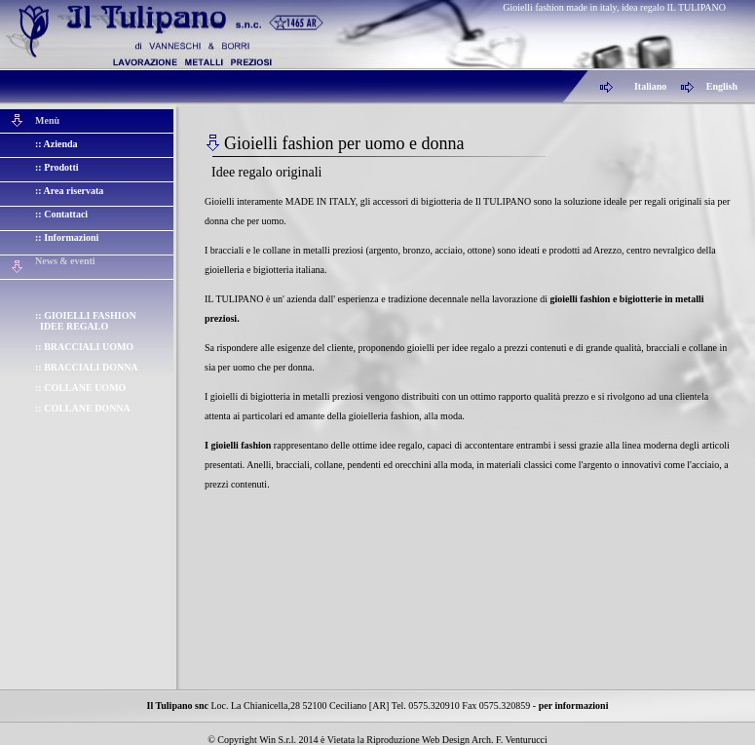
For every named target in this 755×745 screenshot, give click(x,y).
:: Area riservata (69, 190)
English (721, 86)
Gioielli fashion (44, 7)
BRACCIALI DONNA (90, 367)
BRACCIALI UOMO (88, 346)
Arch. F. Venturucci (509, 739)
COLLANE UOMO (85, 387)
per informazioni (574, 705)
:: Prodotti (57, 167)
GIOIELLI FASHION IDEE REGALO (85, 321)
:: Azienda (56, 143)
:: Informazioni (66, 237)
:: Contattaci (61, 214)
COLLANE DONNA (87, 408)
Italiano (650, 86)
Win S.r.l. (277, 739)
